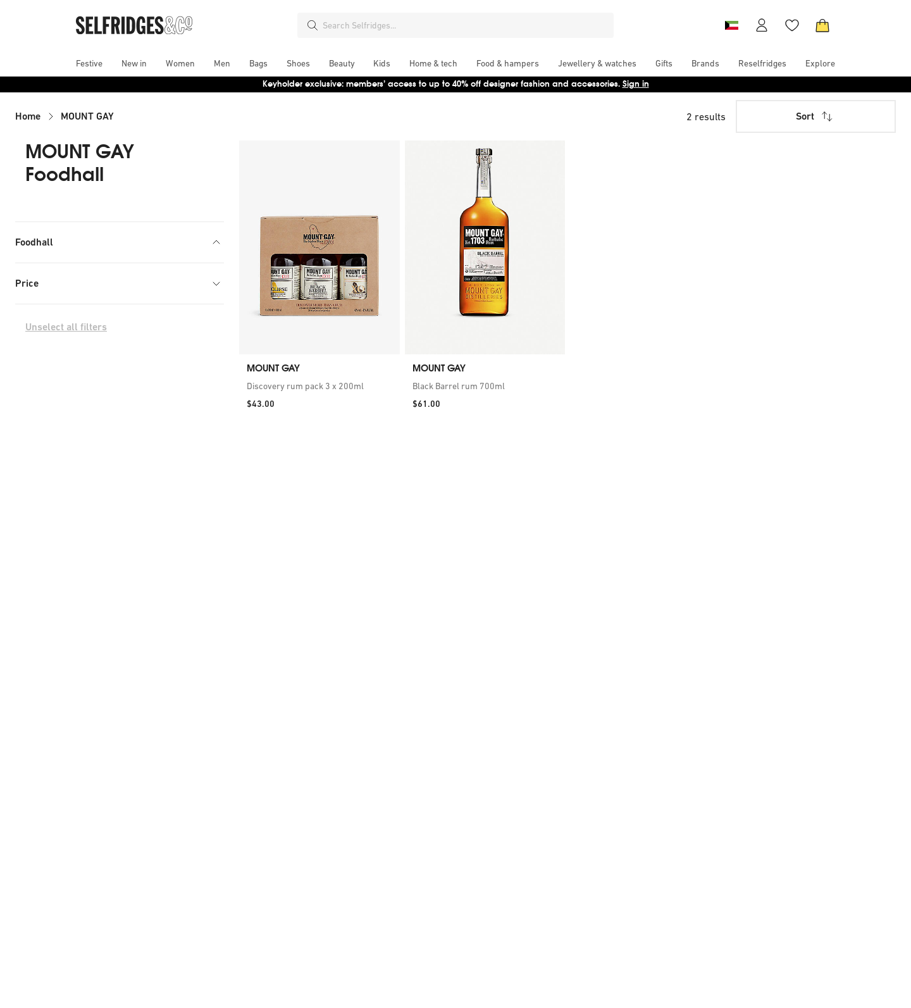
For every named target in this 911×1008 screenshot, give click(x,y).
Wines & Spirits (66, 270)
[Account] (761, 25)
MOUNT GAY (87, 116)
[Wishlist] (792, 25)
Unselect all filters (66, 365)
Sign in (636, 83)
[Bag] (822, 25)
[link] (319, 386)
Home (27, 116)
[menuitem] (89, 63)
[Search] (312, 25)
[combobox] (466, 25)
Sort (815, 116)
